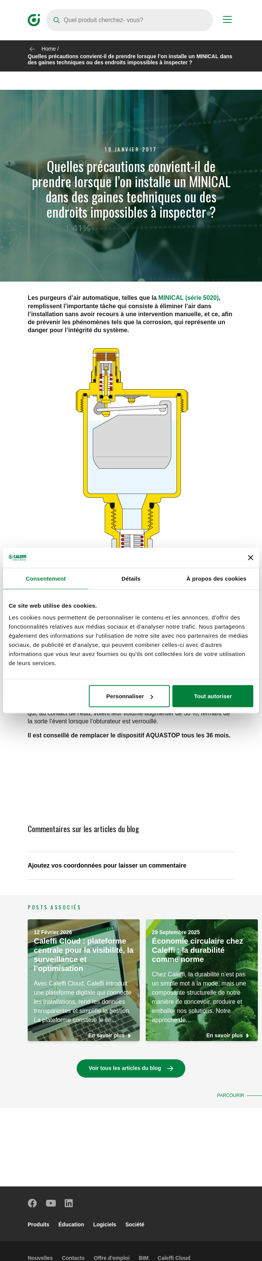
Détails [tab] (131, 578)
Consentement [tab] (46, 578)
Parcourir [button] (230, 1095)
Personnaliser (129, 696)
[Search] (129, 20)
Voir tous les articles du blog (125, 1068)
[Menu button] (227, 20)
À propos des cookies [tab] (216, 578)
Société (134, 1224)
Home (48, 49)
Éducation (71, 1224)
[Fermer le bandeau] (250, 557)
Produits (38, 1224)
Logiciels (104, 1224)
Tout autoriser (213, 696)
